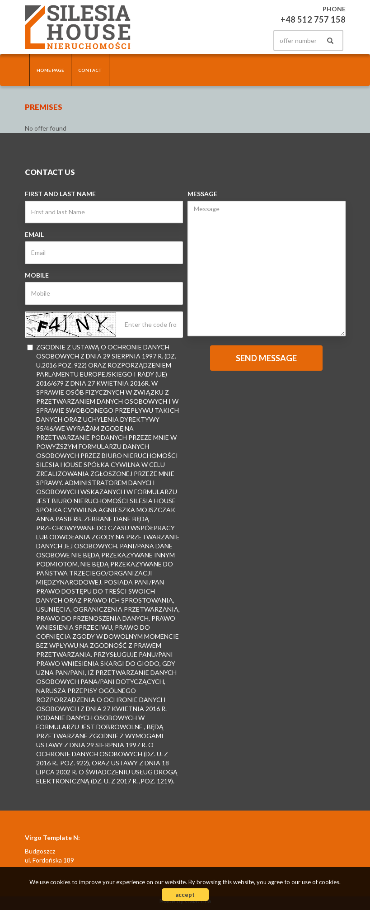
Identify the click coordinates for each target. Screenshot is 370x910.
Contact (90, 70)
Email (34, 234)
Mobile (37, 275)
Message (202, 194)
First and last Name (60, 194)
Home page (50, 70)
